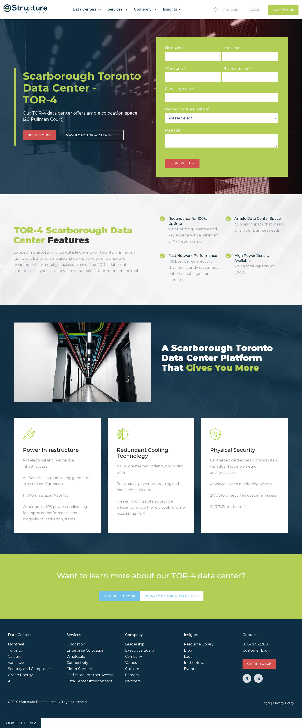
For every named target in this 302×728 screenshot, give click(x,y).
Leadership (134, 644)
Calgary (14, 656)
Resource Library (199, 644)
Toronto (15, 650)
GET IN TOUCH (39, 135)
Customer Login (257, 650)
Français (224, 9)
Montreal (16, 644)
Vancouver (17, 663)
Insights (170, 9)
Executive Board (139, 650)
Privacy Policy (283, 703)
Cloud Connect (80, 669)
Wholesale (76, 656)
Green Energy (20, 675)
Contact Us (283, 10)
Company (142, 9)
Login (255, 10)
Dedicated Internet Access (90, 675)
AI (9, 681)
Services (115, 9)
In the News (194, 663)
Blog (188, 650)
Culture (132, 669)
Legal (189, 656)
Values (131, 663)
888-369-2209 (255, 644)
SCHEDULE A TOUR (119, 596)
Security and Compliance (30, 669)
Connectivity (77, 663)
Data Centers (84, 9)
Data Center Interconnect (89, 681)
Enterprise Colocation (85, 650)
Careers (131, 675)
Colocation (76, 644)
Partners (132, 681)
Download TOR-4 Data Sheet (92, 135)
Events (190, 669)
